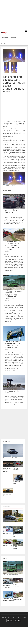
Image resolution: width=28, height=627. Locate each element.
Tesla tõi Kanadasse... (16, 468)
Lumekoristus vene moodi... (6, 586)
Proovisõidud (6, 507)
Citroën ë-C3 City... (7, 545)
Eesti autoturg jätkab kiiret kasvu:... (11, 574)
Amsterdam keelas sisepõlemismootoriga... (8, 599)
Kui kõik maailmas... (16, 585)
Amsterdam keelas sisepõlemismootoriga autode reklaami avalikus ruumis (13, 344)
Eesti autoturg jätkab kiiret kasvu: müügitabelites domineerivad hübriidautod (13, 295)
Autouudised (4, 37)
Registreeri (17, 620)
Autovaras (7, 185)
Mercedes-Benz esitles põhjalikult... (7, 469)
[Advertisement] (14, 14)
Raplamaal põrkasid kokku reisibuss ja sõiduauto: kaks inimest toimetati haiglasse (12, 245)
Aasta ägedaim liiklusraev (10, 211)
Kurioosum (13, 185)
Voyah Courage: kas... (17, 535)
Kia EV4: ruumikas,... (16, 547)
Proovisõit (13, 37)
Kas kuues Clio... (7, 533)
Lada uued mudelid (12, 391)
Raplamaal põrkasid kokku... (17, 598)
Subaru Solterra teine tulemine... (11, 523)
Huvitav (3, 43)
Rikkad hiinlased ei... (7, 494)
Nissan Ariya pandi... (16, 482)
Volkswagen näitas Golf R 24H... (10, 457)
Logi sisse (9, 620)
